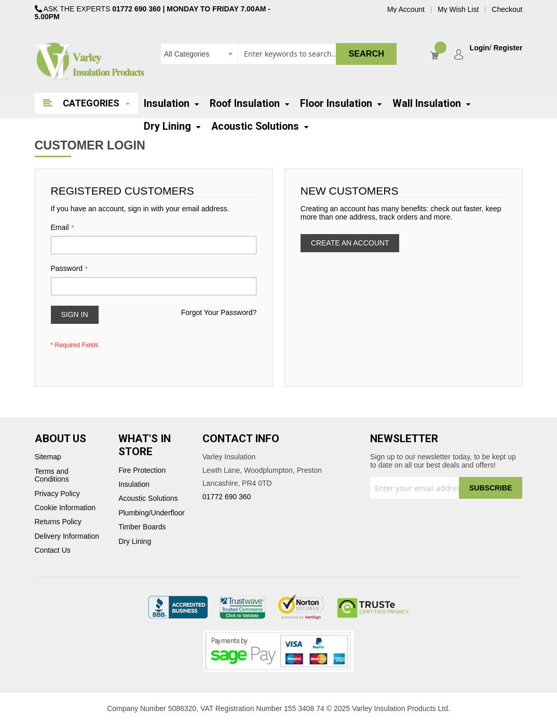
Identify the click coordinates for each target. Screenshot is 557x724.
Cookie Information (65, 508)
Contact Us (53, 550)
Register (507, 48)
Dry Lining (134, 541)
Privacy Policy (57, 494)
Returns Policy (58, 522)
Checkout (507, 9)
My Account (406, 9)
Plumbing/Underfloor (151, 513)
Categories (91, 103)
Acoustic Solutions (148, 498)
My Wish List (458, 9)
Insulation (134, 484)
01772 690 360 (136, 9)
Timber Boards (142, 527)
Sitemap (48, 457)
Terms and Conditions (52, 475)
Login (480, 48)
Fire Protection (142, 470)
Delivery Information (67, 536)
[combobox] (278, 54)
